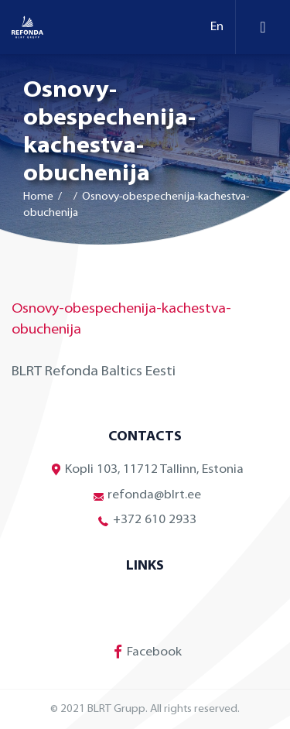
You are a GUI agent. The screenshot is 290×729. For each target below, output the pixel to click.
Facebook (145, 652)
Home (38, 197)
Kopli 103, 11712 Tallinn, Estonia (145, 470)
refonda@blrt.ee (145, 495)
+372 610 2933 (145, 520)
